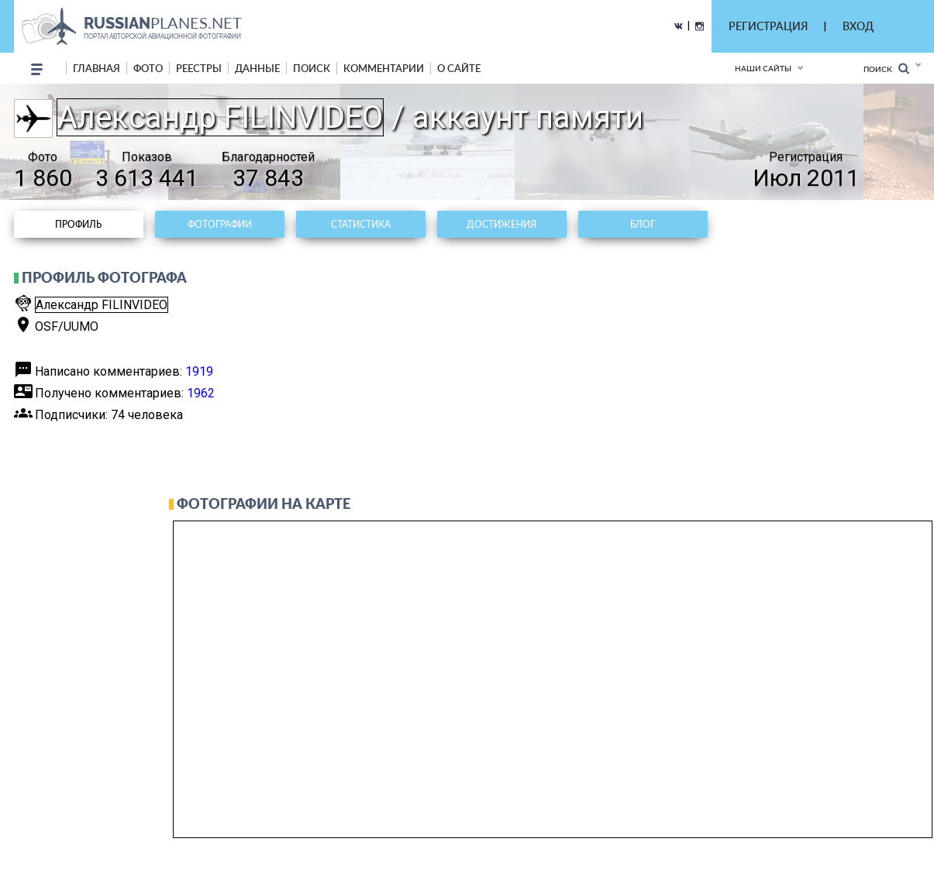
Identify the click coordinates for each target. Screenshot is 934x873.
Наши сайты (763, 68)
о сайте (459, 68)
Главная (96, 68)
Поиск (886, 68)
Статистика (361, 224)
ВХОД (858, 26)
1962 (201, 393)
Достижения (501, 224)
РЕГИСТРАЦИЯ (768, 26)
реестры (199, 68)
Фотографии (220, 224)
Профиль (78, 224)
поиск (311, 68)
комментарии (383, 68)
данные (257, 68)
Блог (642, 224)
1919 (199, 371)
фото (148, 68)
